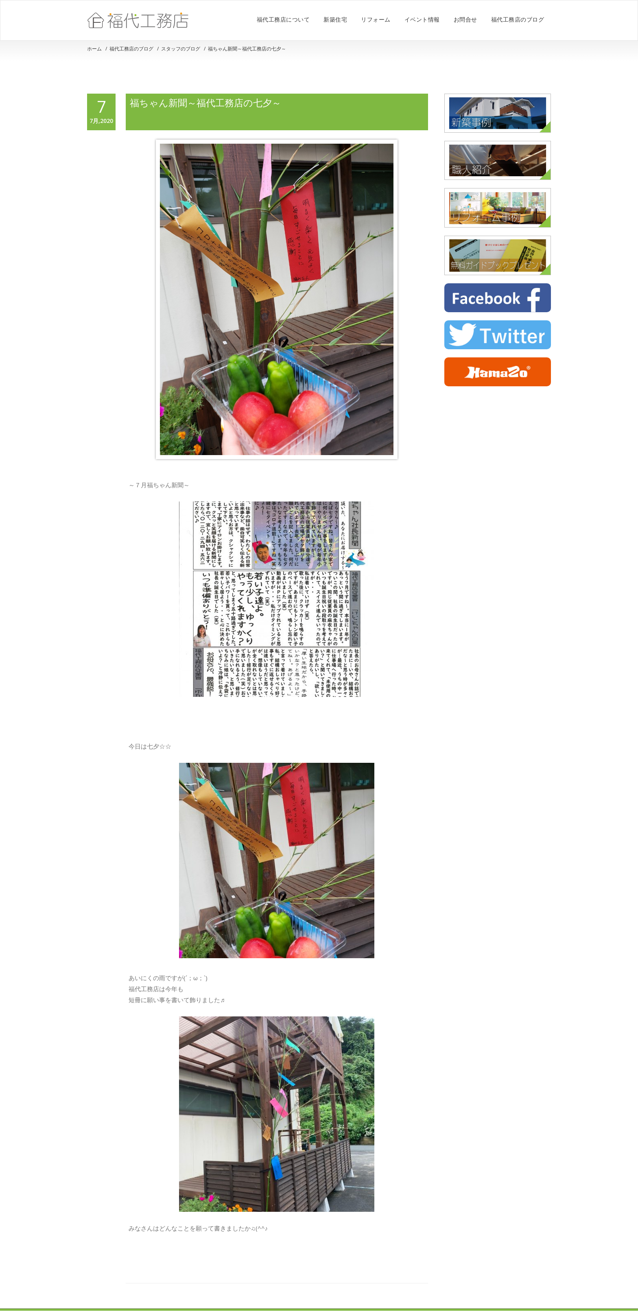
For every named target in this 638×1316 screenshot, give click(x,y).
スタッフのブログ (180, 48)
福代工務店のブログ (517, 19)
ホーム (94, 48)
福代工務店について (283, 19)
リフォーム (376, 19)
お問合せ (465, 19)
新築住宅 (335, 19)
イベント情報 (422, 19)
